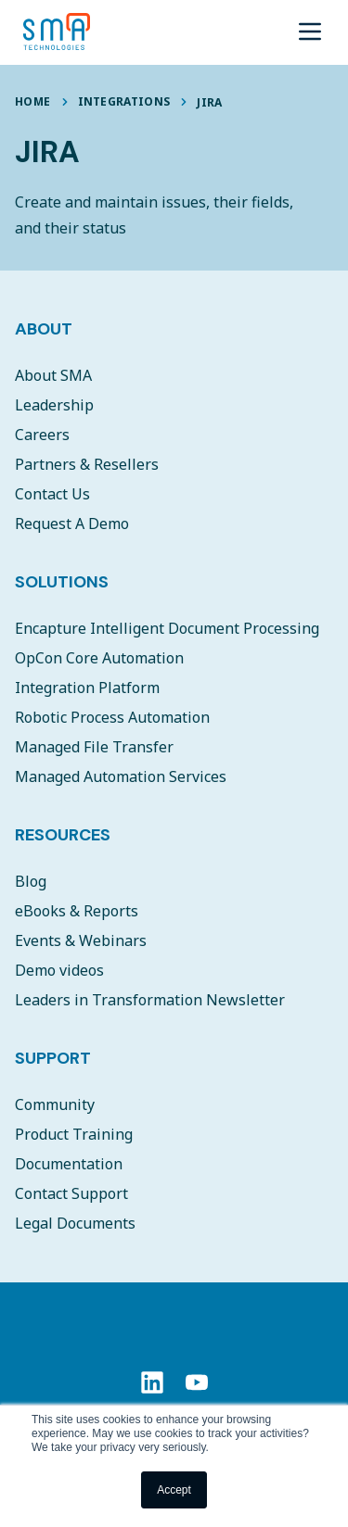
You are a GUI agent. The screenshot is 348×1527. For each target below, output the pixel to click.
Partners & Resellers (87, 464)
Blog (30, 881)
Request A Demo (72, 523)
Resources (62, 835)
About (43, 329)
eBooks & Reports (76, 911)
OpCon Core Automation (99, 658)
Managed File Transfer (94, 747)
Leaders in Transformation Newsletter (150, 1000)
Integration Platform (87, 687)
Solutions (62, 582)
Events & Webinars (81, 940)
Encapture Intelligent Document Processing (167, 628)
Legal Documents (75, 1223)
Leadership (54, 405)
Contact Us (52, 494)
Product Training (74, 1134)
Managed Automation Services (120, 776)
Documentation (68, 1164)
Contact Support (71, 1193)
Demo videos (59, 970)
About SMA (53, 375)
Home (32, 101)
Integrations (124, 101)
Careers (42, 434)
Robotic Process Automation (112, 717)
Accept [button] (174, 1489)
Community (55, 1104)
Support (53, 1058)
